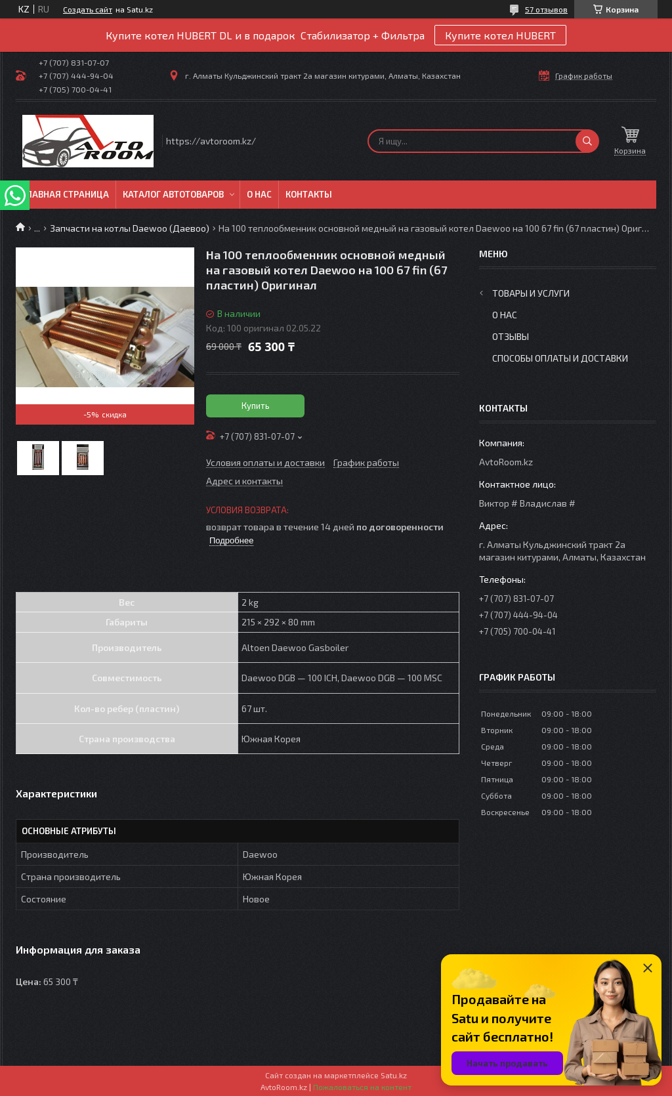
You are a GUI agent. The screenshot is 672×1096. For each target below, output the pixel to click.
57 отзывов (546, 9)
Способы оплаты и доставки (560, 358)
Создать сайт (87, 9)
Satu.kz (394, 1075)
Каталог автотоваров (173, 194)
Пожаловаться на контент (362, 1086)
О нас (259, 194)
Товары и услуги (531, 293)
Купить (256, 405)
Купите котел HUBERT (500, 35)
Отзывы (510, 336)
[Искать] (587, 141)
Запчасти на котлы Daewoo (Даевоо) (129, 228)
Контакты (308, 194)
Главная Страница (65, 194)
